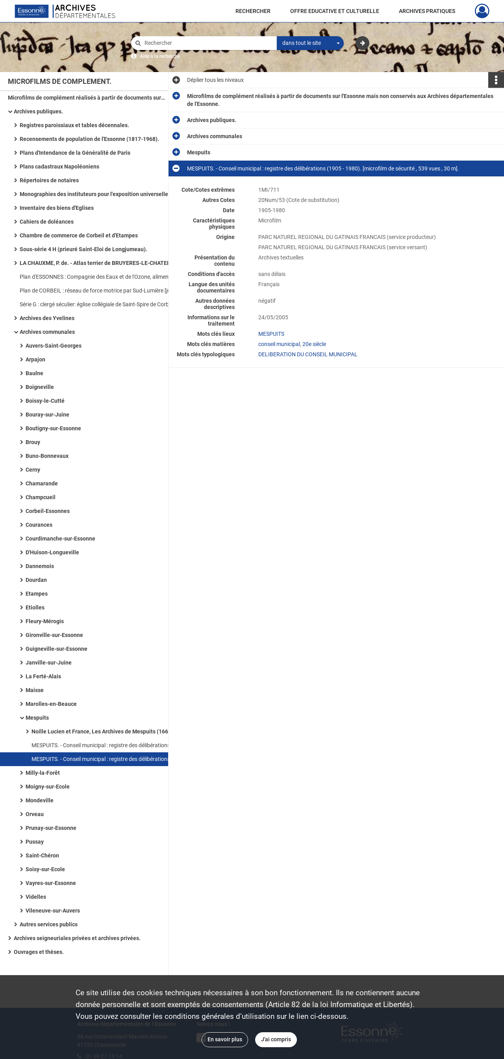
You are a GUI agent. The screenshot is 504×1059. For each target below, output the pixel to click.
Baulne (34, 373)
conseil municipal (279, 344)
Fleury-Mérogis (45, 621)
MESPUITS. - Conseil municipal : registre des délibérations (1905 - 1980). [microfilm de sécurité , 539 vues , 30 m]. (110, 759)
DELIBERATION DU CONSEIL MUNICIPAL (308, 354)
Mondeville (40, 800)
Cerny (33, 470)
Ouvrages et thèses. (39, 952)
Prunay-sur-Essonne (51, 828)
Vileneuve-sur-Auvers (53, 910)
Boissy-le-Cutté (45, 401)
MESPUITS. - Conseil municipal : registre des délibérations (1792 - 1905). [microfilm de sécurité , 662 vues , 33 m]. (110, 745)
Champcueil (41, 497)
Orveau (35, 814)
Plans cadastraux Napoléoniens (59, 166)
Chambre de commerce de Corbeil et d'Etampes (79, 235)
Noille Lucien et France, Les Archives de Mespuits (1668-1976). (110, 731)
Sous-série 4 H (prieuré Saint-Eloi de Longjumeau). (83, 249)
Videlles (36, 897)
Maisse (35, 690)
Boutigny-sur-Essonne (53, 428)
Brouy (33, 442)
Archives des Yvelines (47, 318)
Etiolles (35, 607)
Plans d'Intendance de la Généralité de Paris (75, 153)
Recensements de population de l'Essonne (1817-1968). (89, 139)
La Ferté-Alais (43, 676)
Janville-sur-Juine (49, 662)
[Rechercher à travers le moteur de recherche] (208, 43)
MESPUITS (271, 334)
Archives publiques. (38, 111)
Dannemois (40, 566)
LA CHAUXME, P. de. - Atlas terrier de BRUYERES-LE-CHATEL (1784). (98, 263)
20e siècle (314, 344)
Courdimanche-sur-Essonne (60, 538)
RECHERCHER (253, 11)
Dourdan (36, 580)
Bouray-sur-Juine (47, 414)
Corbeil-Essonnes (48, 511)
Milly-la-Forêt (43, 773)
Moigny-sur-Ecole (48, 786)
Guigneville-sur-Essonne (56, 649)
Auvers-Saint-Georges (54, 346)
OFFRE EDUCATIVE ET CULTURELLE (334, 11)
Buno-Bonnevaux (47, 456)
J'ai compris (276, 1039)
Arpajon (35, 359)
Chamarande (42, 483)
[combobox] (310, 43)
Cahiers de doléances (47, 221)
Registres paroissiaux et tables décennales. (74, 125)
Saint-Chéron (42, 855)
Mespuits (37, 718)
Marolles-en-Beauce (51, 704)
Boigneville (40, 387)
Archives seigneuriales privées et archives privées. (77, 938)
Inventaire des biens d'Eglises (57, 208)
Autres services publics (49, 924)
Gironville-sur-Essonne (54, 635)
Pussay (35, 842)
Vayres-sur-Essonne (51, 883)
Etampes (37, 594)
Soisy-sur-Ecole (45, 869)
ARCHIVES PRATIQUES (427, 11)
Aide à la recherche (160, 56)
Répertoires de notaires (49, 180)
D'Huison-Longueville (52, 552)
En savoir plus (225, 1039)
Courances (39, 525)
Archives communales (47, 332)
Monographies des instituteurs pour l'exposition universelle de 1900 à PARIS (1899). (98, 194)
